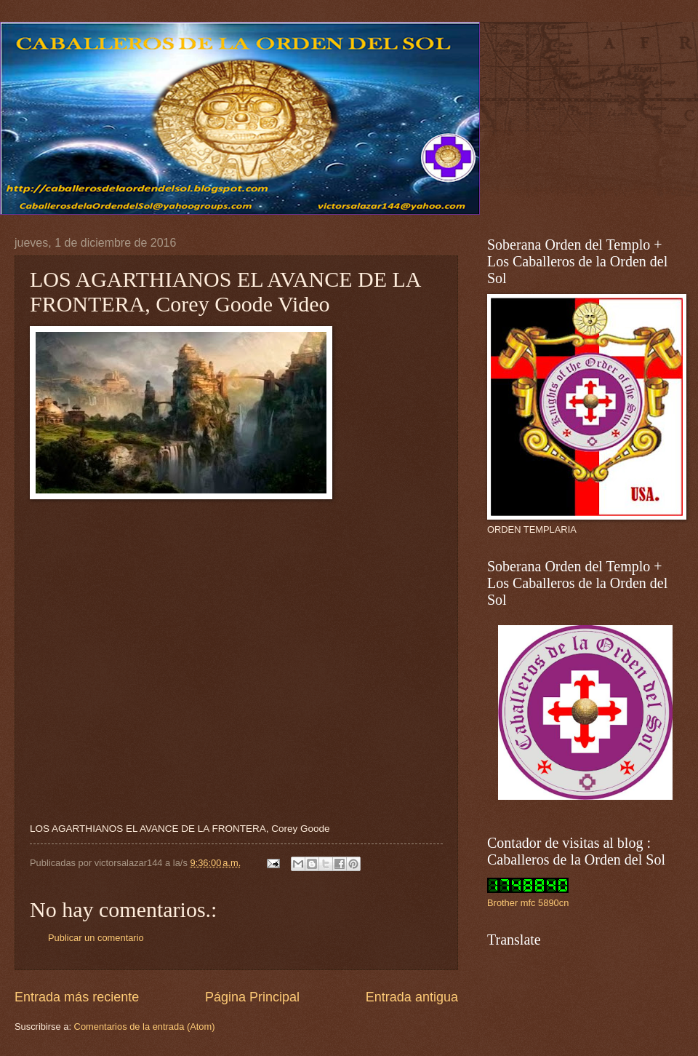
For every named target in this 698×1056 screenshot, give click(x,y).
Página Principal (252, 997)
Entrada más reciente (77, 997)
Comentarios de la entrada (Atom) (144, 1026)
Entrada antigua (412, 997)
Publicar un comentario (96, 937)
